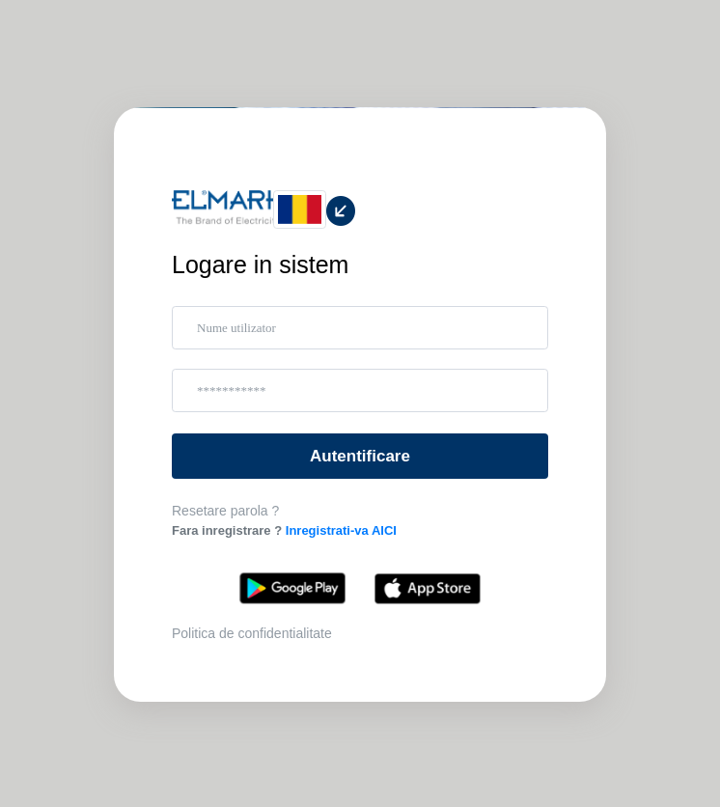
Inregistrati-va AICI (341, 530)
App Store (427, 589)
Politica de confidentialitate (252, 633)
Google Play (292, 589)
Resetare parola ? (225, 510)
